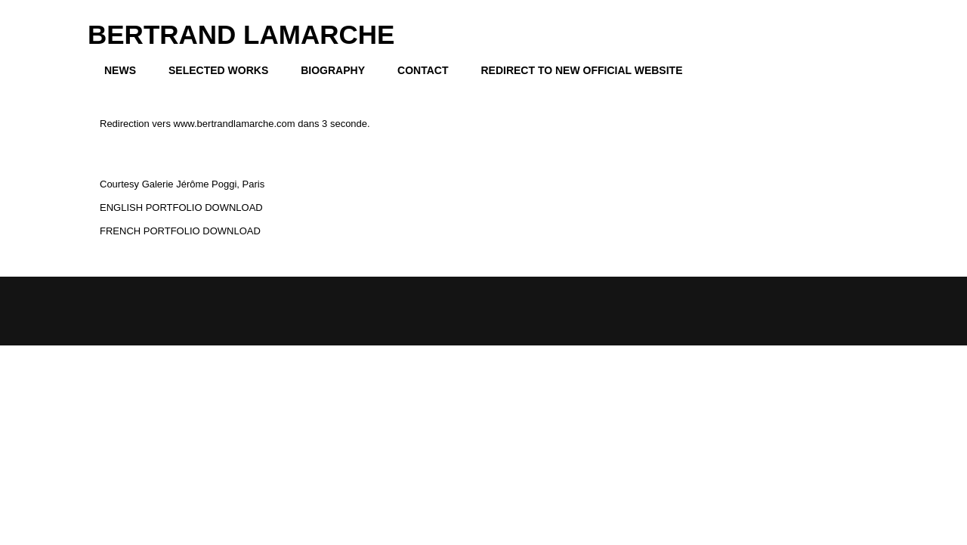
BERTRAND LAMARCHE (241, 34)
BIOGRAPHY (333, 70)
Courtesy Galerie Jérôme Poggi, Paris (182, 184)
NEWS (120, 70)
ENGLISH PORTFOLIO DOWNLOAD (181, 207)
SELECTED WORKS (218, 70)
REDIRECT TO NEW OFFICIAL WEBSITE (581, 70)
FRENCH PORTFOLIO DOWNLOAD (180, 231)
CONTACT (422, 70)
